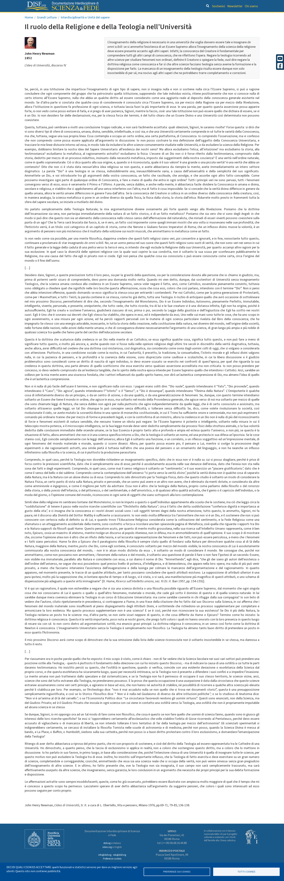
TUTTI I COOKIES (246, 871)
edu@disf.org (119, 855)
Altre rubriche (242, 15)
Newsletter (235, 6)
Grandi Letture (96, 15)
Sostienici (218, 6)
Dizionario (180, 15)
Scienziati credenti (209, 15)
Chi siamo (251, 6)
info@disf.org (104, 855)
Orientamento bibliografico (140, 15)
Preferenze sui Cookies (177, 871)
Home (29, 25)
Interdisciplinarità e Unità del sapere (85, 25)
